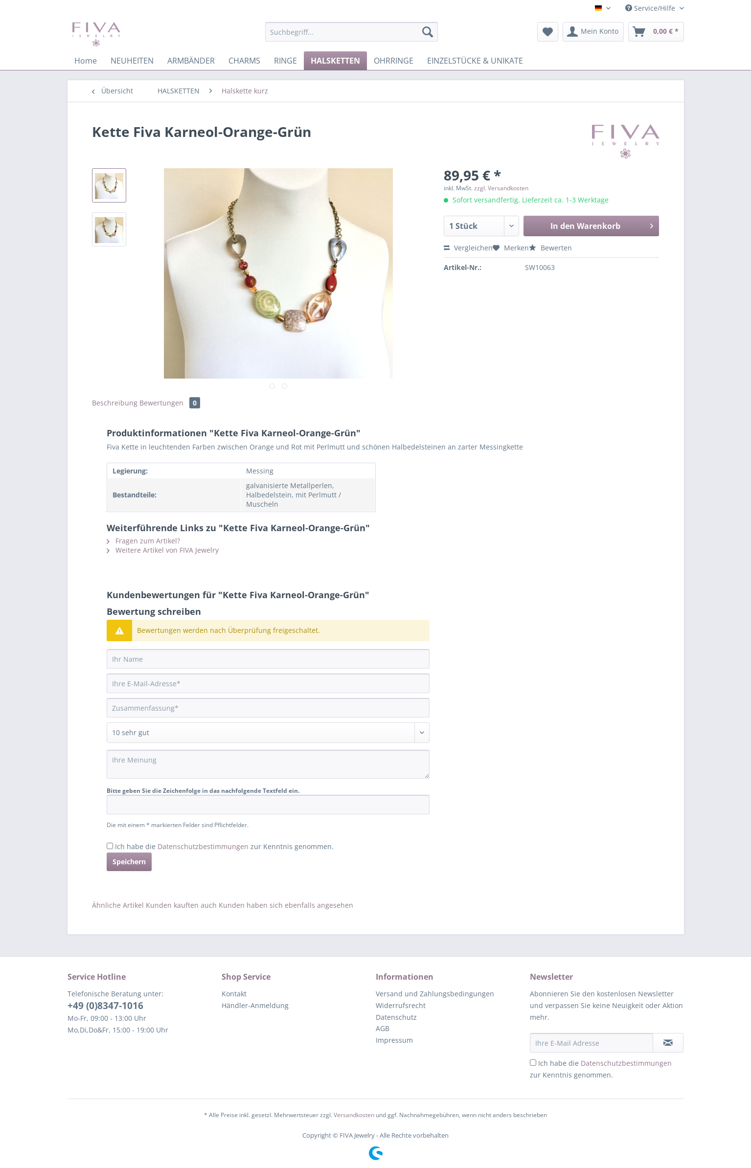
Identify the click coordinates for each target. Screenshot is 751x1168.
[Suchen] (427, 32)
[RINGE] (285, 60)
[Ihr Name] (268, 659)
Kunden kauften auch (181, 905)
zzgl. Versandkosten (501, 188)
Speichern (129, 861)
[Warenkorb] (656, 32)
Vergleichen (468, 247)
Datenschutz (396, 1017)
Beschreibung (114, 402)
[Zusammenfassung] (268, 708)
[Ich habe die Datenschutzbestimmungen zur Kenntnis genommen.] (110, 846)
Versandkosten (354, 1115)
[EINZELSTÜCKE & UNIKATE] (475, 60)
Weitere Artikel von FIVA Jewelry (163, 550)
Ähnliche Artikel (118, 905)
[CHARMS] (244, 60)
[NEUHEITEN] (132, 60)
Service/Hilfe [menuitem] (651, 8)
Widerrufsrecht (401, 1005)
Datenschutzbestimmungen (203, 846)
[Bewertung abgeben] (268, 732)
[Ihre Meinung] (268, 764)
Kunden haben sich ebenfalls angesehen (286, 905)
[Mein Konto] (593, 32)
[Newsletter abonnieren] (668, 1043)
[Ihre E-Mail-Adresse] (268, 683)
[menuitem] (351, 36)
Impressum (394, 1040)
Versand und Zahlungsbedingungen (435, 993)
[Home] (86, 60)
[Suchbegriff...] (351, 32)
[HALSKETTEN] (335, 60)
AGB (382, 1028)
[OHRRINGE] (393, 60)
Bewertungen (169, 402)
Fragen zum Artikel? (143, 540)
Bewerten (550, 247)
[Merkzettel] (547, 32)
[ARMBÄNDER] (191, 60)
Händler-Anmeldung (255, 1005)
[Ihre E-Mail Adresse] (591, 1043)
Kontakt (234, 993)
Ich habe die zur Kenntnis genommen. (224, 846)
